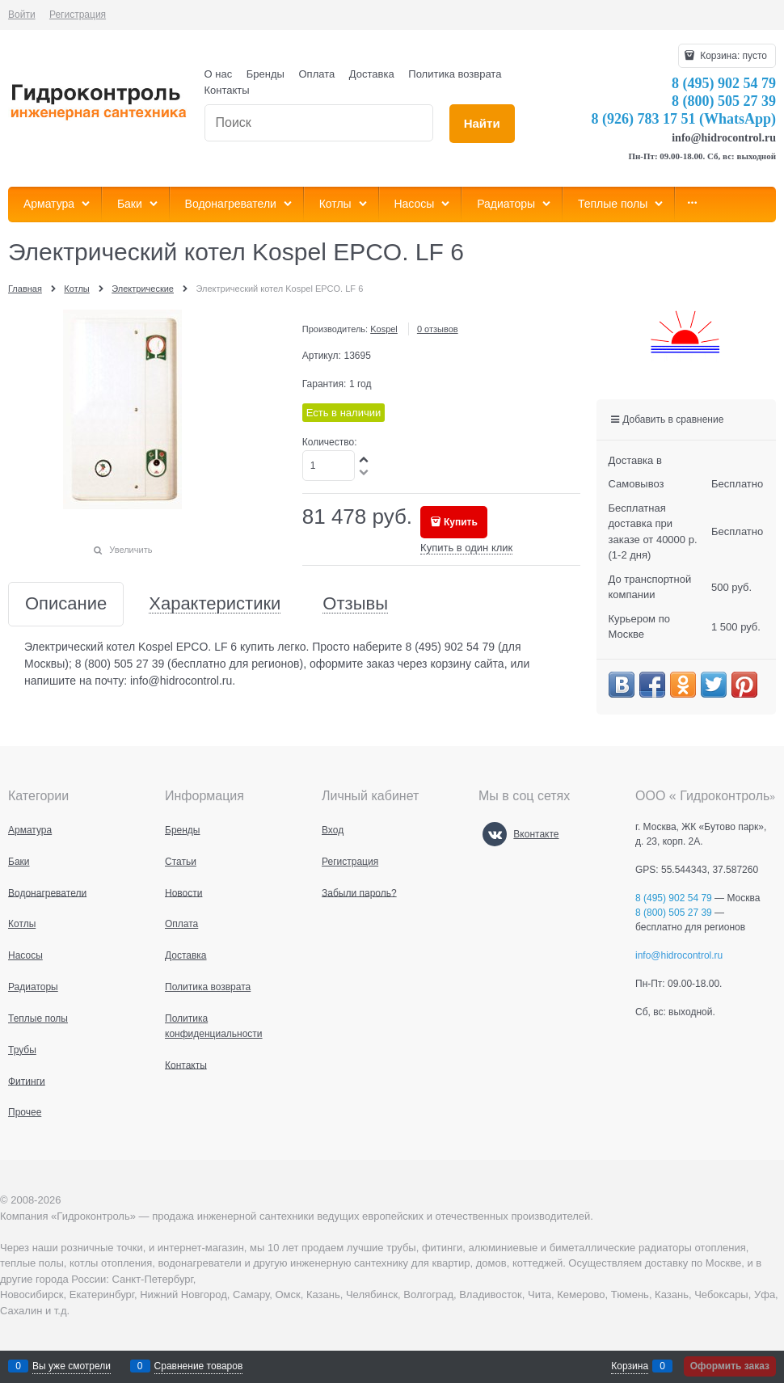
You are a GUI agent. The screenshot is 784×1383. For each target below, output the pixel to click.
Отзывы (355, 604)
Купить (461, 522)
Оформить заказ (729, 1366)
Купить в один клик (466, 548)
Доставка (371, 74)
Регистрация (77, 14)
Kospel (384, 329)
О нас (218, 74)
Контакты (227, 90)
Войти (22, 14)
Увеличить (130, 549)
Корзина (629, 1366)
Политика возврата (454, 74)
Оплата (317, 74)
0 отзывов (437, 329)
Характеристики (214, 604)
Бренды (266, 74)
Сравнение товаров (198, 1366)
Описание (66, 604)
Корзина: (732, 55)
